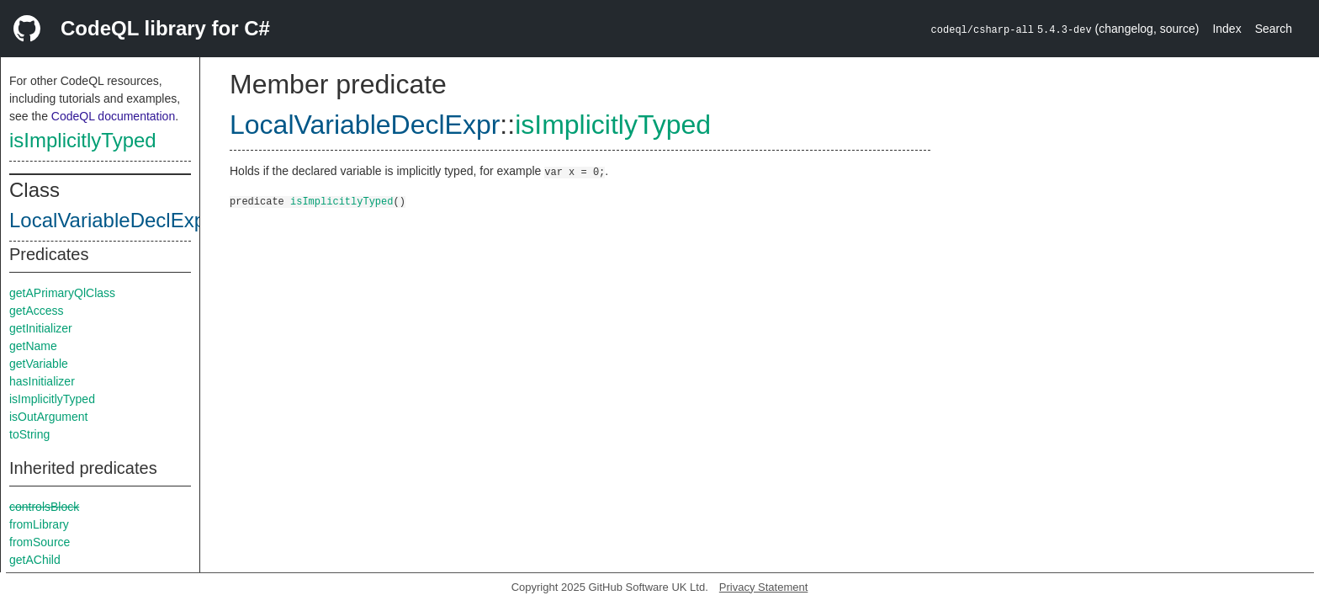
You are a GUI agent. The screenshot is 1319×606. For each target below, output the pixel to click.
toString (29, 434)
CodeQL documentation (113, 116)
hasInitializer (42, 381)
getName (33, 346)
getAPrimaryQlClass (62, 293)
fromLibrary (39, 524)
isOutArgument (48, 416)
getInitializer (40, 328)
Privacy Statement (763, 587)
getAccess (36, 310)
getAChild (35, 559)
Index (1226, 28)
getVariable (38, 363)
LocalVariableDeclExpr (110, 220)
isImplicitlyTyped (82, 140)
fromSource (39, 542)
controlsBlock (44, 506)
